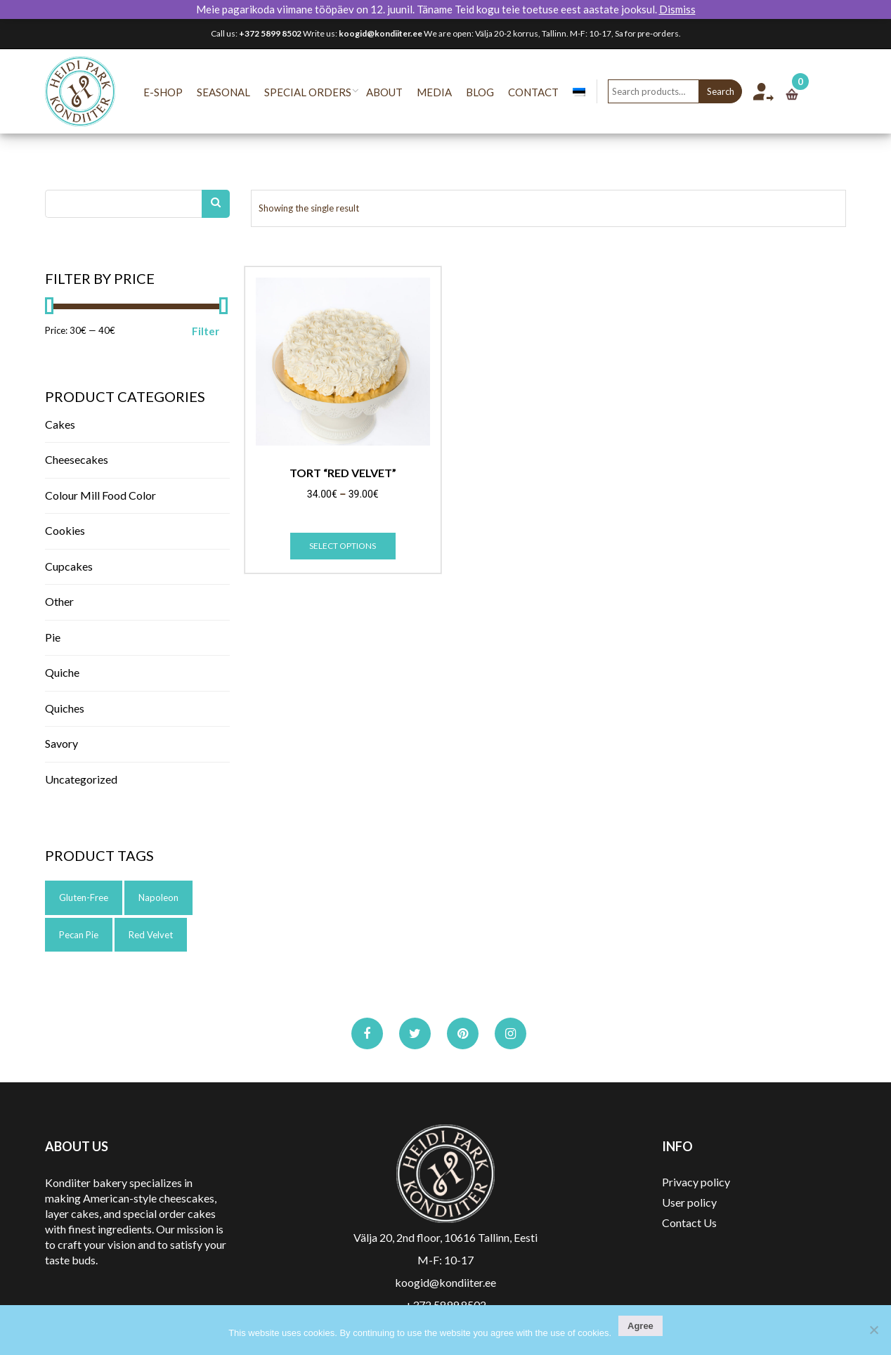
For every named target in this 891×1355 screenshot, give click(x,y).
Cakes (60, 424)
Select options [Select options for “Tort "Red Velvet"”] (342, 545)
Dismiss (677, 9)
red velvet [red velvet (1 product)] (151, 934)
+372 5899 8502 (270, 33)
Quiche (62, 672)
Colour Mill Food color (100, 495)
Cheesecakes (76, 459)
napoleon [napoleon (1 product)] (158, 897)
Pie (52, 637)
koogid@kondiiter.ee (380, 33)
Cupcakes (69, 566)
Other (59, 601)
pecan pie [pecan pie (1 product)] (78, 934)
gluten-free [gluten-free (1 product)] (83, 897)
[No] (873, 1330)
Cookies (65, 530)
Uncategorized (81, 779)
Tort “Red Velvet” (343, 473)
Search (734, 91)
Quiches (64, 708)
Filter (205, 331)
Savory (61, 743)
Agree (640, 1326)
